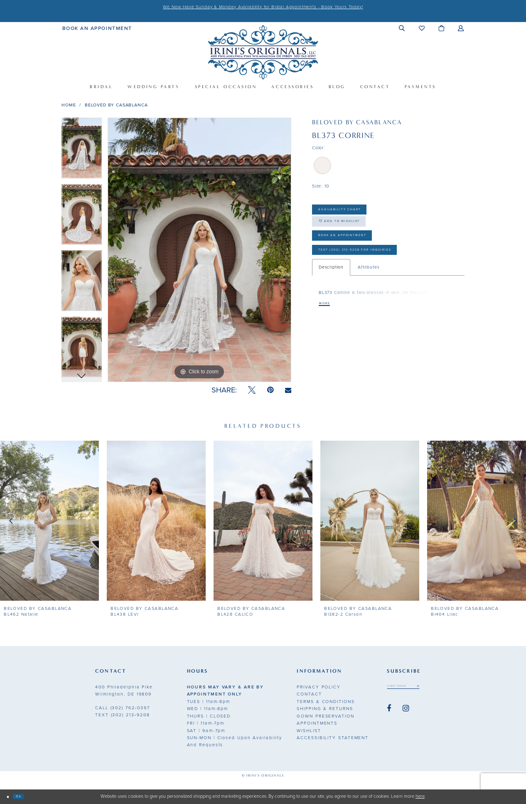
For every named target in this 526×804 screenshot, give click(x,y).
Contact (309, 694)
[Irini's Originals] (263, 52)
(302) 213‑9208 (122, 715)
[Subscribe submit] (435, 687)
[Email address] (412, 687)
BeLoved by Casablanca (116, 105)
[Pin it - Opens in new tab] (270, 390)
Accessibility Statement (333, 737)
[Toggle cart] (441, 28)
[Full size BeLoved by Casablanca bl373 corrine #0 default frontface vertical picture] (199, 250)
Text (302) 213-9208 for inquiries (378, 273)
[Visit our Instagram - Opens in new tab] (406, 711)
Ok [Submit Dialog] (25, 796)
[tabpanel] (81, 151)
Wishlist (309, 730)
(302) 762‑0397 (122, 707)
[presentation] (49, 521)
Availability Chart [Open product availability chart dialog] (354, 212)
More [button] (328, 330)
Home (68, 105)
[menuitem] (97, 28)
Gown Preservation (325, 716)
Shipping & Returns (325, 708)
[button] (402, 28)
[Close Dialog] (10, 796)
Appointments (317, 723)
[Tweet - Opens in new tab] (252, 390)
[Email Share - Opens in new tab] (288, 390)
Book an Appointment (359, 252)
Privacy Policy (319, 687)
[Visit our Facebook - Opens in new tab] (389, 711)
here (420, 796)
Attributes (368, 293)
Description (331, 293)
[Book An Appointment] (97, 28)
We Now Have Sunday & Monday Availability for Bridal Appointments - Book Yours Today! (263, 7)
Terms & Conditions (325, 701)
